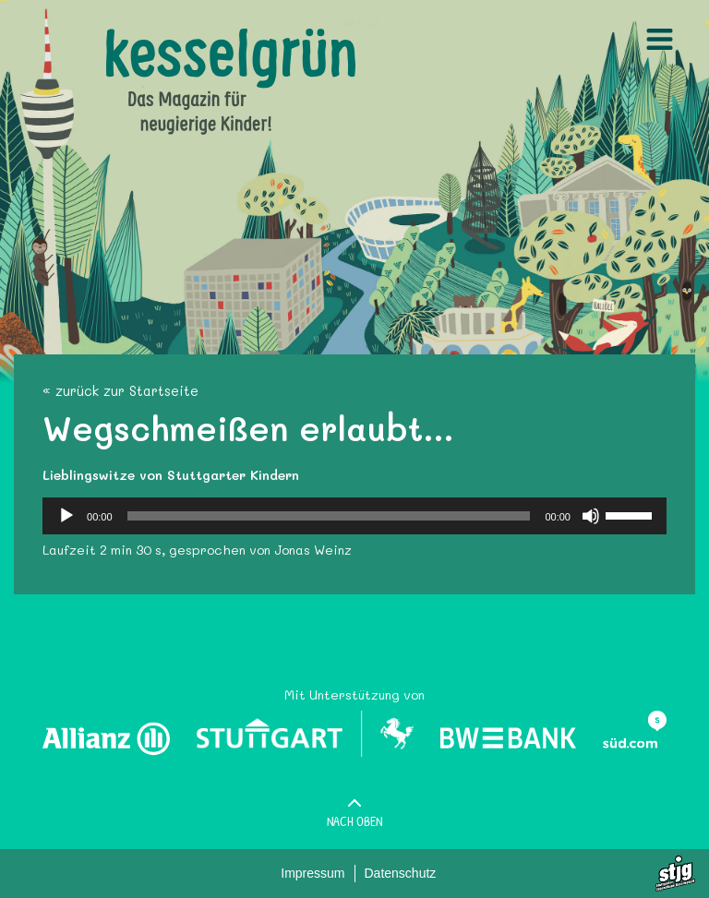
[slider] (329, 516)
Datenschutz (401, 873)
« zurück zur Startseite (120, 391)
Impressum (312, 873)
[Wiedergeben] (66, 516)
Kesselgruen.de (153, 37)
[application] (354, 515)
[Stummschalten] (591, 516)
